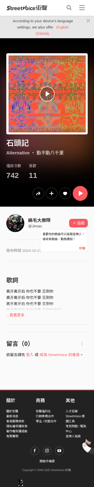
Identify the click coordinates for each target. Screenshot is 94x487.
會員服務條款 (15, 421)
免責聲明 (12, 436)
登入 (30, 355)
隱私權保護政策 (16, 426)
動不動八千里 (50, 152)
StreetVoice (27, 7)
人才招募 (72, 411)
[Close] (88, 21)
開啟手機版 (47, 461)
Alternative (18, 152)
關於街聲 (12, 411)
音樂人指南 (73, 436)
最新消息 (12, 416)
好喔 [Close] (82, 248)
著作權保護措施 (16, 431)
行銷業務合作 (45, 416)
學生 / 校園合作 (46, 421)
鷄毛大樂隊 (39, 220)
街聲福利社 (43, 411)
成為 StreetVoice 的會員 (60, 355)
